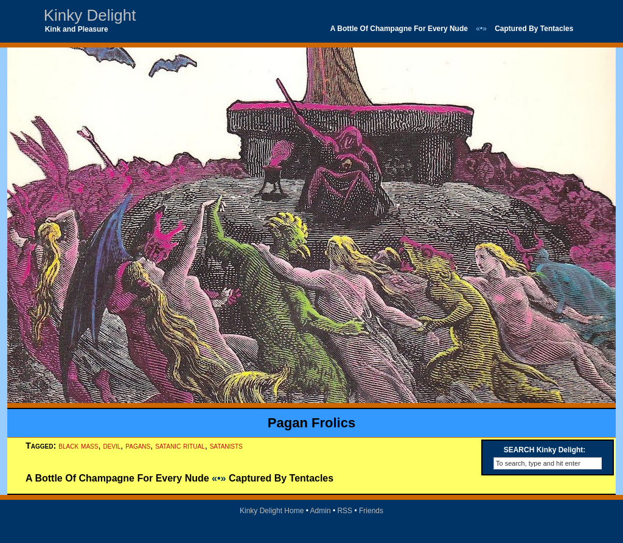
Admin (320, 510)
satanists (226, 445)
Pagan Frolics (311, 422)
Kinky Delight (90, 15)
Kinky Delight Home (272, 510)
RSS (344, 510)
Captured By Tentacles (534, 28)
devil (111, 445)
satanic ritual (179, 445)
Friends (371, 510)
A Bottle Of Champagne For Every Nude (399, 28)
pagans (137, 445)
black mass (78, 445)
